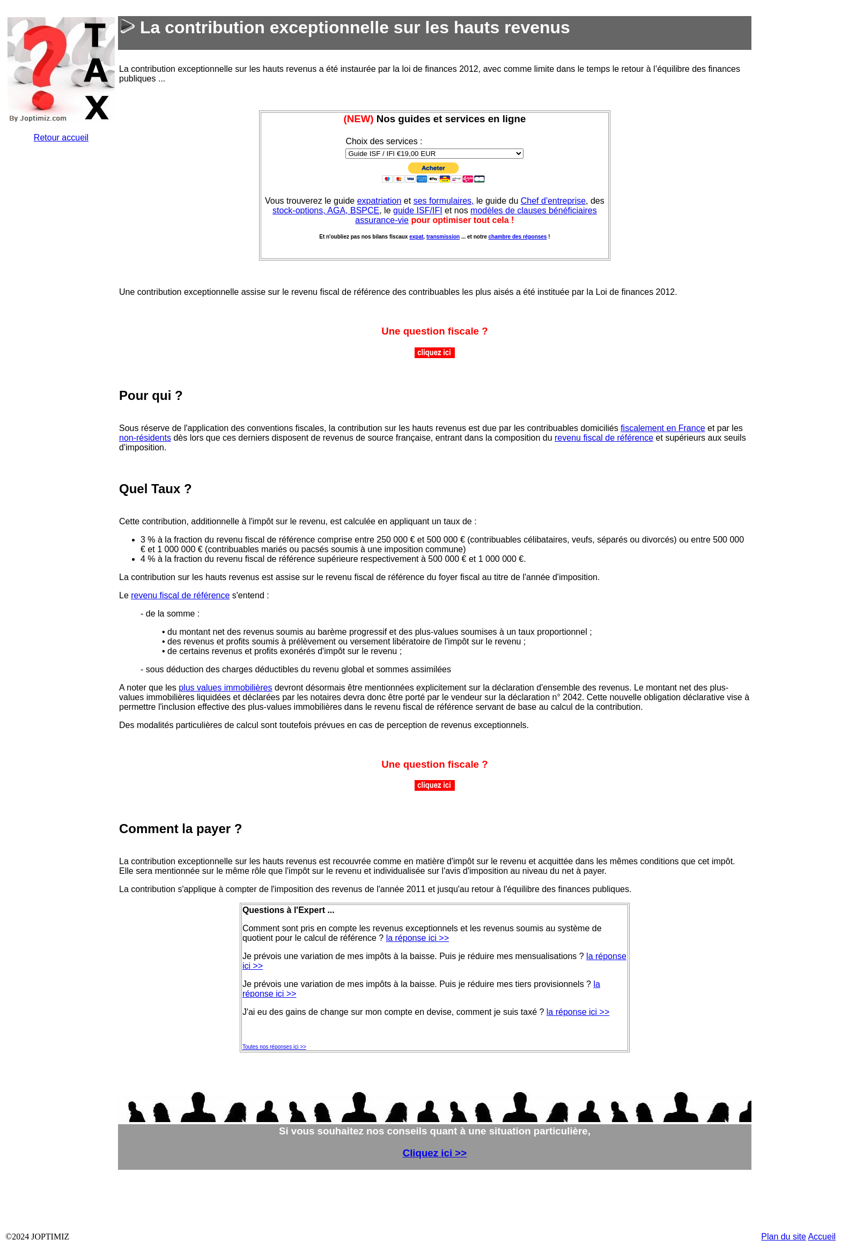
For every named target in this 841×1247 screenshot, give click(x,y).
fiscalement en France (663, 428)
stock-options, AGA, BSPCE (325, 210)
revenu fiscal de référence (604, 437)
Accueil (822, 1236)
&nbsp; (62, 312)
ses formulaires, (444, 200)
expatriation (379, 200)
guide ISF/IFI (417, 210)
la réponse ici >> (417, 937)
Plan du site (783, 1236)
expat (416, 237)
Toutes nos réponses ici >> (274, 1047)
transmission (443, 237)
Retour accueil (61, 137)
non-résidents (145, 437)
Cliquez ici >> (435, 1153)
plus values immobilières (225, 687)
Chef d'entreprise (553, 200)
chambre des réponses (517, 237)
